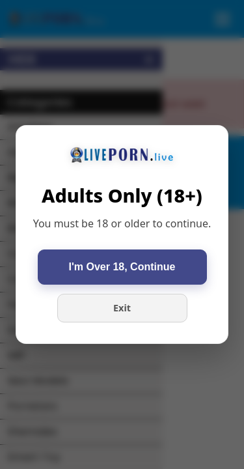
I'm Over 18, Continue (122, 266)
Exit (122, 308)
